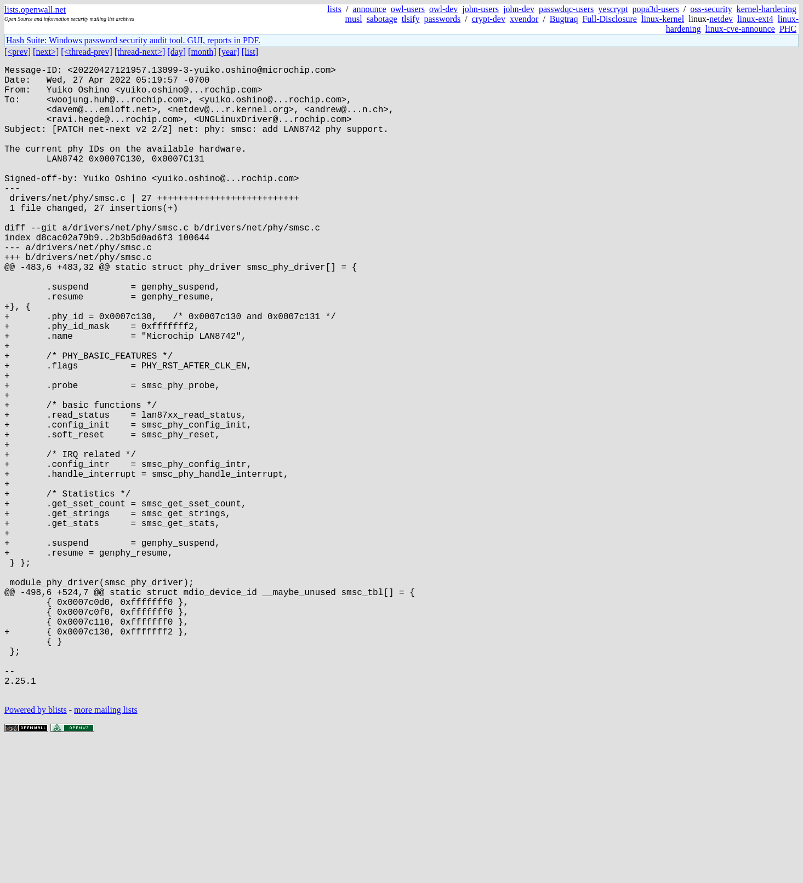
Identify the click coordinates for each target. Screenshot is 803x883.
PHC (787, 28)
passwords (442, 19)
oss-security (711, 9)
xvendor (524, 19)
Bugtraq (564, 19)
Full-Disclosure (609, 19)
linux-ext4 (755, 19)
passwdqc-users (566, 9)
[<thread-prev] (86, 51)
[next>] (46, 51)
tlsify (411, 19)
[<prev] (17, 51)
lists (334, 9)
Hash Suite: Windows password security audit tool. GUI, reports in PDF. (133, 40)
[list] (250, 51)
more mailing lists (106, 850)
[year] (229, 51)
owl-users (408, 9)
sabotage (382, 19)
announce (369, 9)
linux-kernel (662, 19)
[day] (176, 51)
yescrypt (613, 9)
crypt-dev (488, 19)
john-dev (518, 9)
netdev (721, 19)
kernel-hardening (766, 9)
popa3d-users (656, 9)
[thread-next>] (140, 51)
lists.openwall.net (35, 9)
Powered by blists (35, 850)
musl (353, 19)
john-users (480, 9)
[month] (202, 51)
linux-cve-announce (740, 28)
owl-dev (443, 9)
